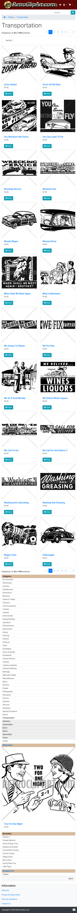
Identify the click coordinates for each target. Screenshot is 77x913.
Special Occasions (10, 711)
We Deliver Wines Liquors (55, 398)
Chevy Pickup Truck (10, 844)
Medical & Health (9, 675)
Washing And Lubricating (16, 502)
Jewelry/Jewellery (10, 665)
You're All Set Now (52, 84)
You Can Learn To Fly (53, 136)
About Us (5, 890)
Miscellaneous (8, 678)
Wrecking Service (12, 189)
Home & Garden (9, 652)
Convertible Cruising (11, 850)
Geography (7, 649)
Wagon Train (10, 555)
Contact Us (6, 904)
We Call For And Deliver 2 (55, 450)
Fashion (6, 639)
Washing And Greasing (54, 502)
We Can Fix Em (11, 450)
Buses (5, 731)
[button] (65, 5)
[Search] (62, 12)
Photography (8, 692)
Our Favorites (8, 579)
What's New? (8, 745)
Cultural (6, 612)
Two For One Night (13, 824)
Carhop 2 (6, 837)
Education (7, 622)
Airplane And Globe (10, 847)
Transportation (22, 17)
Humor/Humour (9, 659)
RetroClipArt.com (22, 910)
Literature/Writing (10, 668)
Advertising (7, 583)
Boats (5, 728)
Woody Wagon (11, 241)
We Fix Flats (49, 345)
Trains (5, 738)
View (8, 94)
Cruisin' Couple (8, 853)
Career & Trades (9, 599)
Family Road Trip (9, 863)
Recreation (7, 695)
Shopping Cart (8, 871)
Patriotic (6, 685)
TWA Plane (7, 867)
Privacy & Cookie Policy (11, 895)
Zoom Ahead (10, 84)
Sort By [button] (9, 40)
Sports (5, 715)
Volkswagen (49, 555)
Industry (6, 662)
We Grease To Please (14, 345)
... (69, 32)
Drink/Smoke (8, 616)
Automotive (7, 593)
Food (5, 645)
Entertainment (8, 626)
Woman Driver (50, 241)
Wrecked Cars (49, 189)
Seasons (6, 701)
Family (5, 632)
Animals (6, 586)
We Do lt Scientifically (14, 398)
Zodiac (5, 741)
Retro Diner (7, 860)
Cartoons (6, 603)
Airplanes (6, 721)
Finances (6, 642)
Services (6, 705)
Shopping (6, 708)
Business (6, 596)
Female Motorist (9, 840)
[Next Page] (73, 32)
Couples (6, 609)
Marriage (6, 672)
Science (6, 698)
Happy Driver (8, 857)
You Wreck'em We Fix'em (16, 136)
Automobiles (8, 724)
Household (7, 655)
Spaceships (7, 734)
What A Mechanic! (51, 293)
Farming (6, 636)
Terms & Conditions (9, 899)
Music (5, 682)
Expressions (7, 629)
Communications (9, 606)
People (5, 688)
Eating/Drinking (9, 619)
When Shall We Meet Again (17, 293)
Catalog (11, 17)
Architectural (8, 589)
